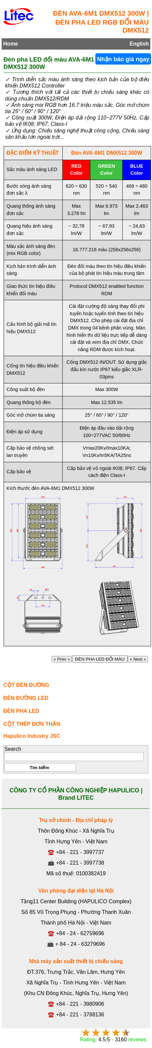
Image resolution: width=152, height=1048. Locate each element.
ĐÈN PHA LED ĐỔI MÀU (100, 659)
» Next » (137, 659)
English (139, 44)
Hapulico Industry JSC (31, 736)
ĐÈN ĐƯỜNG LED (25, 698)
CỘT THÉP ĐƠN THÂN (31, 724)
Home (10, 44)
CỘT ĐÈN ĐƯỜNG (26, 685)
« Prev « (61, 659)
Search (12, 749)
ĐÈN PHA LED (21, 711)
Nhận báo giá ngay (123, 59)
